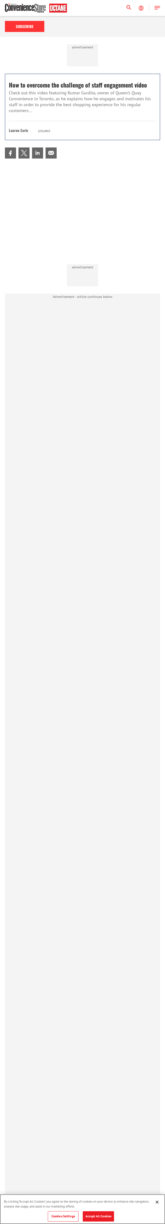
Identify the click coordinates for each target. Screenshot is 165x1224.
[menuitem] (10, 153)
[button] (157, 8)
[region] (82, 1209)
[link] (10, 153)
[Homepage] (36, 8)
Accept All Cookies (98, 1216)
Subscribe (24, 26)
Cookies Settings (63, 1216)
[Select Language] (142, 8)
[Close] (157, 1202)
